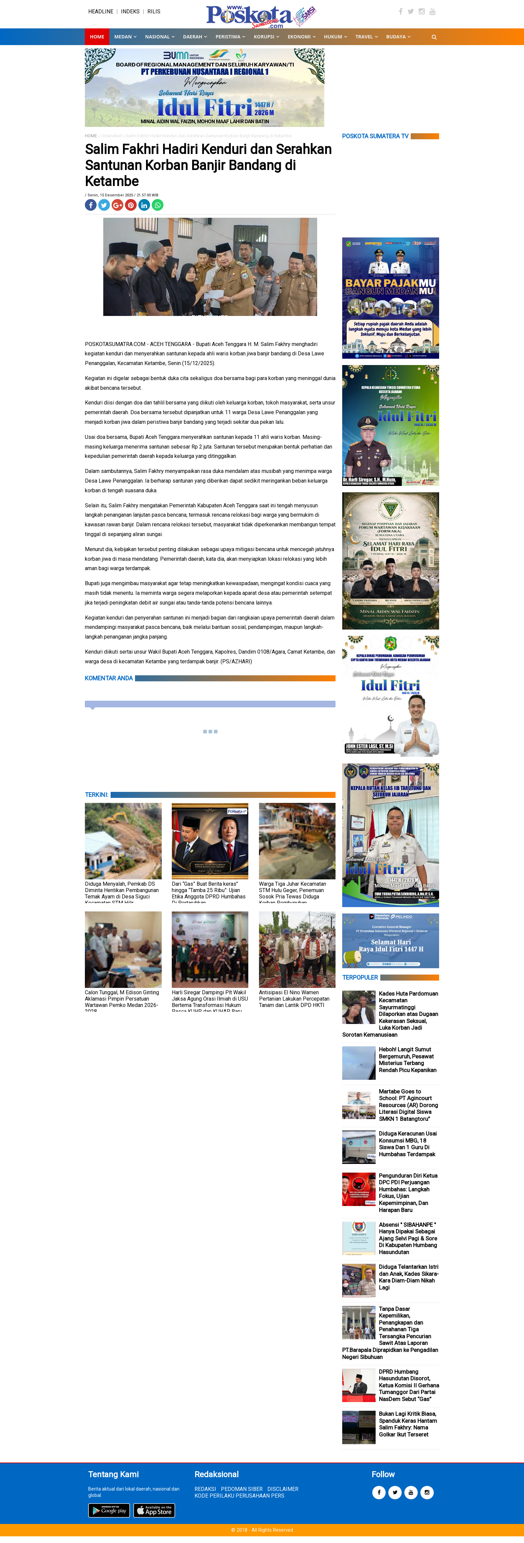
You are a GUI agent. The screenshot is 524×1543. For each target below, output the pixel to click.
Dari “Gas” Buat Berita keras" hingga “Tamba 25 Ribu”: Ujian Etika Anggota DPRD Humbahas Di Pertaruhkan (209, 900)
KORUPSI (264, 43)
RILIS (153, 15)
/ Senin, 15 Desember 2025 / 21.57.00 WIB (121, 202)
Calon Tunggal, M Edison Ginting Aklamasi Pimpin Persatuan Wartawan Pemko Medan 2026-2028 (122, 1008)
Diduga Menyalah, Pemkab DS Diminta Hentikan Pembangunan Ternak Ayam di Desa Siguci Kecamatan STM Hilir (122, 900)
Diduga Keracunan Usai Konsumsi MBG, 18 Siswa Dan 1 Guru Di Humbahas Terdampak (408, 1150)
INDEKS (130, 15)
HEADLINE (100, 15)
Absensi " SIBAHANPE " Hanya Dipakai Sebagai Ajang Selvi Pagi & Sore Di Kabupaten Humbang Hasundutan (408, 1245)
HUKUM (333, 43)
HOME (91, 142)
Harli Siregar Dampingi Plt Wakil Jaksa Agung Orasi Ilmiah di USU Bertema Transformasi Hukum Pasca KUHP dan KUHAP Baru (210, 1008)
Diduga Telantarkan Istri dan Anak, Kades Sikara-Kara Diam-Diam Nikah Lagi (409, 1284)
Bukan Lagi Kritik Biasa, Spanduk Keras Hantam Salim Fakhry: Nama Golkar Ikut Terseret (408, 1430)
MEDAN (123, 43)
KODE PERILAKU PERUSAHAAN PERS (239, 1502)
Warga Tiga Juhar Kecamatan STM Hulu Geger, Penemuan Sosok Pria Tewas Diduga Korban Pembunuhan (292, 900)
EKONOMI (299, 43)
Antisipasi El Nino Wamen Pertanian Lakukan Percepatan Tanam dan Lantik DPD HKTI (294, 1005)
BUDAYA (396, 43)
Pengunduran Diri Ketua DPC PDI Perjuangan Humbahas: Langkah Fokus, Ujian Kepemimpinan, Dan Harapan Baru (408, 1199)
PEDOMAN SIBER (242, 1496)
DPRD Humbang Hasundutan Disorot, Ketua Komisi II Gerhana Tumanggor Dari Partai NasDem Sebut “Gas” (409, 1392)
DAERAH (192, 43)
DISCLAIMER (282, 1496)
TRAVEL (364, 43)
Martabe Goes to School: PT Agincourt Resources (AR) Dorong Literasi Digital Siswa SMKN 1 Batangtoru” (408, 1112)
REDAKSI (205, 1496)
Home (97, 43)
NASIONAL (157, 43)
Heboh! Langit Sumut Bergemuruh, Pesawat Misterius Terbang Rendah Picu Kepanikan (407, 1066)
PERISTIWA (228, 43)
